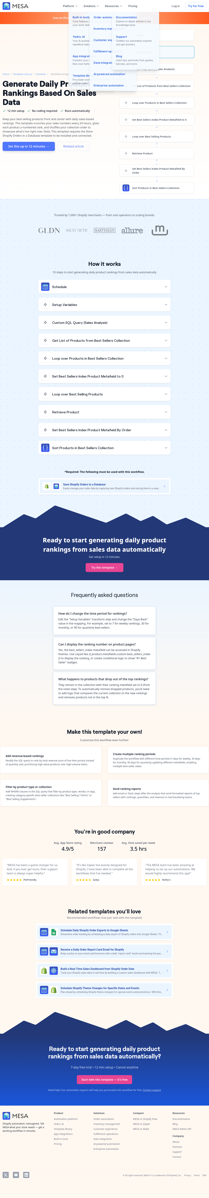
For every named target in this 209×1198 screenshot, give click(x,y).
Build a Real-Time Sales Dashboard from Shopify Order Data (97, 969)
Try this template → (104, 567)
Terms (197, 1175)
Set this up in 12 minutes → (28, 146)
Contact (177, 1156)
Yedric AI (59, 1124)
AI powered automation (107, 1144)
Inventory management (107, 1124)
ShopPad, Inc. (175, 1175)
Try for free (196, 6)
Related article (73, 146)
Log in (176, 6)
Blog (175, 1124)
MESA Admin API (182, 1129)
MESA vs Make (141, 1129)
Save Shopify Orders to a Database (84, 484)
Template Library (22, 74)
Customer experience (106, 1129)
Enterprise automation (106, 1149)
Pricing (58, 1144)
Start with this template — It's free (104, 1080)
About (176, 1141)
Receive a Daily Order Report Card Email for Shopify (92, 949)
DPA (204, 1175)
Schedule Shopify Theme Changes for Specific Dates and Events (100, 988)
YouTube (16, 1175)
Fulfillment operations (106, 1134)
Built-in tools (61, 1139)
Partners (177, 1146)
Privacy (187, 1175)
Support (177, 1151)
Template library (63, 1129)
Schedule (41, 74)
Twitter (6, 1175)
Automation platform (66, 1119)
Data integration (103, 1139)
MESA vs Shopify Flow (145, 1119)
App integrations (63, 1134)
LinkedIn (26, 1175)
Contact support (152, 1090)
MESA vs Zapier (141, 1124)
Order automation (104, 1119)
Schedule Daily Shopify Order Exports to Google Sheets (94, 930)
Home (6, 74)
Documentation (181, 1119)
